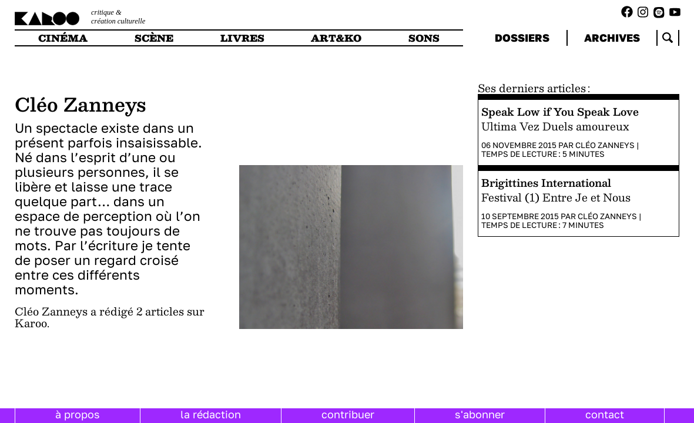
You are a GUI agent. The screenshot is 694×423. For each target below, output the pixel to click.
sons (424, 38)
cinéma (63, 38)
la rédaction (210, 414)
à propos (77, 414)
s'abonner (480, 414)
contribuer (347, 414)
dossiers (522, 37)
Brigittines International (546, 182)
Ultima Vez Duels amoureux (555, 126)
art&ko (336, 38)
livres (242, 38)
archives (612, 37)
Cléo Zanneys (605, 145)
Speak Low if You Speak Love (560, 111)
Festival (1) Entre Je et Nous (556, 197)
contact (604, 414)
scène (154, 38)
